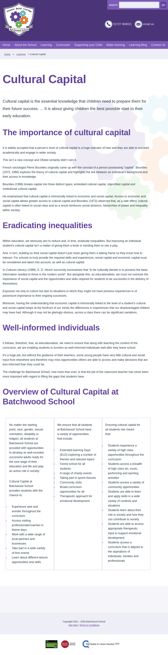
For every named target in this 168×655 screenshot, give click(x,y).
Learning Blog (138, 45)
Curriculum (63, 45)
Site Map (73, 625)
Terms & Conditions (89, 625)
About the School (25, 45)
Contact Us (158, 45)
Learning (46, 45)
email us (148, 24)
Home (6, 45)
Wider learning (115, 45)
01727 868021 (122, 24)
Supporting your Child (88, 45)
